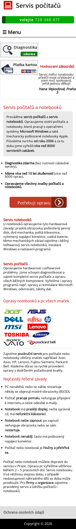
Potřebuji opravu (34, 203)
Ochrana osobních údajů (23, 512)
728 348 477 (40, 19)
